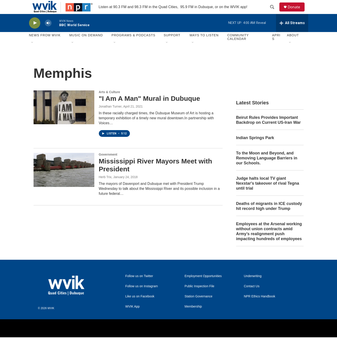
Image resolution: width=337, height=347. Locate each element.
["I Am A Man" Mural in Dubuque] (64, 117)
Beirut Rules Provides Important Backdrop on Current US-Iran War (268, 130)
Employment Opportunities (203, 285)
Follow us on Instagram (141, 296)
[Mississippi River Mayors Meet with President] (64, 180)
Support (172, 45)
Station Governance (199, 306)
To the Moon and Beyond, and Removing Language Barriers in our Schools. (266, 168)
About (293, 45)
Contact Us (251, 296)
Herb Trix (105, 186)
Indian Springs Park (255, 147)
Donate (297, 11)
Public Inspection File (199, 296)
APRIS (276, 47)
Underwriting (253, 285)
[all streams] (292, 33)
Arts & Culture (109, 101)
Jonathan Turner (110, 116)
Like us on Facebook (139, 306)
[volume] (48, 33)
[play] (34, 32)
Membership (193, 316)
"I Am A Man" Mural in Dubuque (149, 108)
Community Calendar (238, 47)
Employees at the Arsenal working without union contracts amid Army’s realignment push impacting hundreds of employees (269, 241)
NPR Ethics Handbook (259, 306)
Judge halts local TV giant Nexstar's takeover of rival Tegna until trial (267, 193)
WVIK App (132, 316)
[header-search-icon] (274, 12)
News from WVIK (45, 45)
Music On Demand (86, 45)
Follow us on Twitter (139, 285)
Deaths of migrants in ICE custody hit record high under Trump (269, 216)
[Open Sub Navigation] (32, 52)
